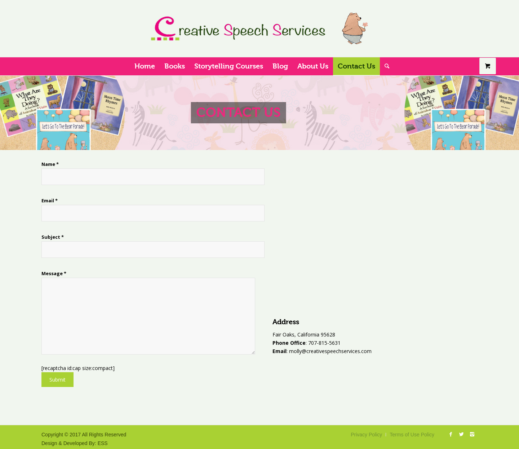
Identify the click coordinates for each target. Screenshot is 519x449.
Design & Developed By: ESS (74, 443)
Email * (103, 209)
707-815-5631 (324, 342)
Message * (104, 312)
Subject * (103, 246)
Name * (103, 173)
